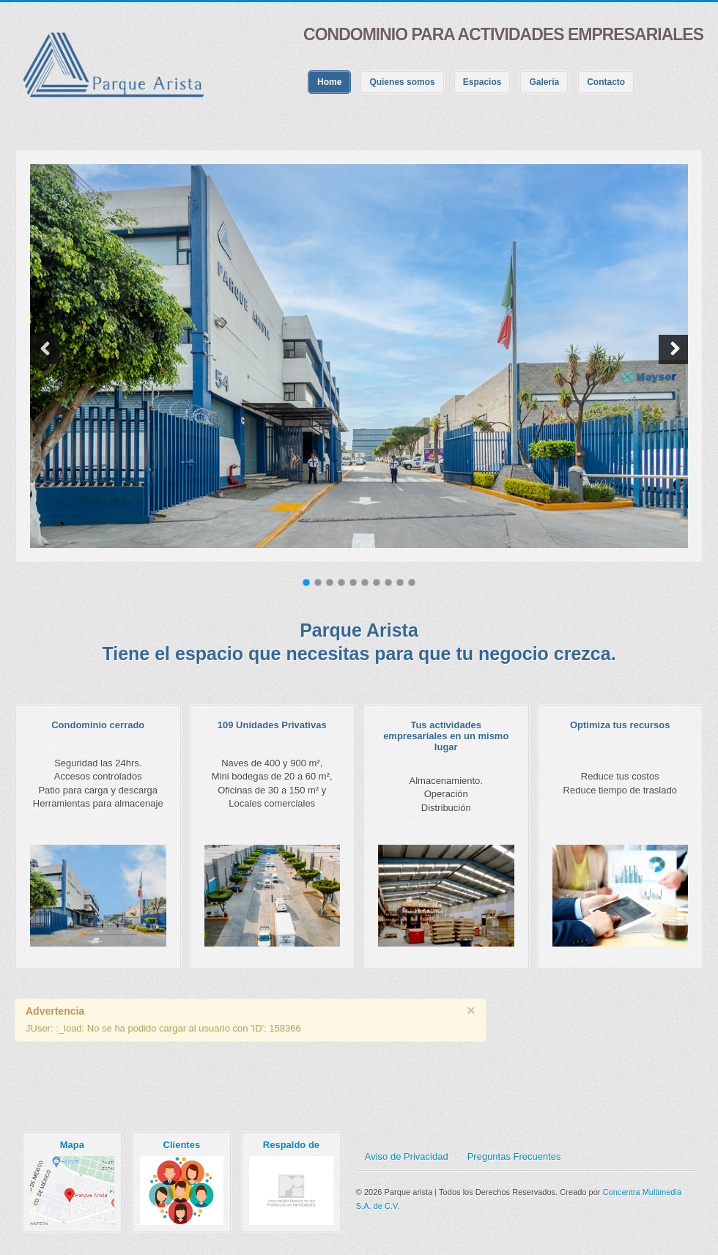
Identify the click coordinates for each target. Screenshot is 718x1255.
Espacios (482, 82)
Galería (544, 82)
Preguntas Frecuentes (514, 1156)
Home (329, 82)
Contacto (606, 82)
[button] (44, 349)
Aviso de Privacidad (406, 1156)
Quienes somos (401, 82)
